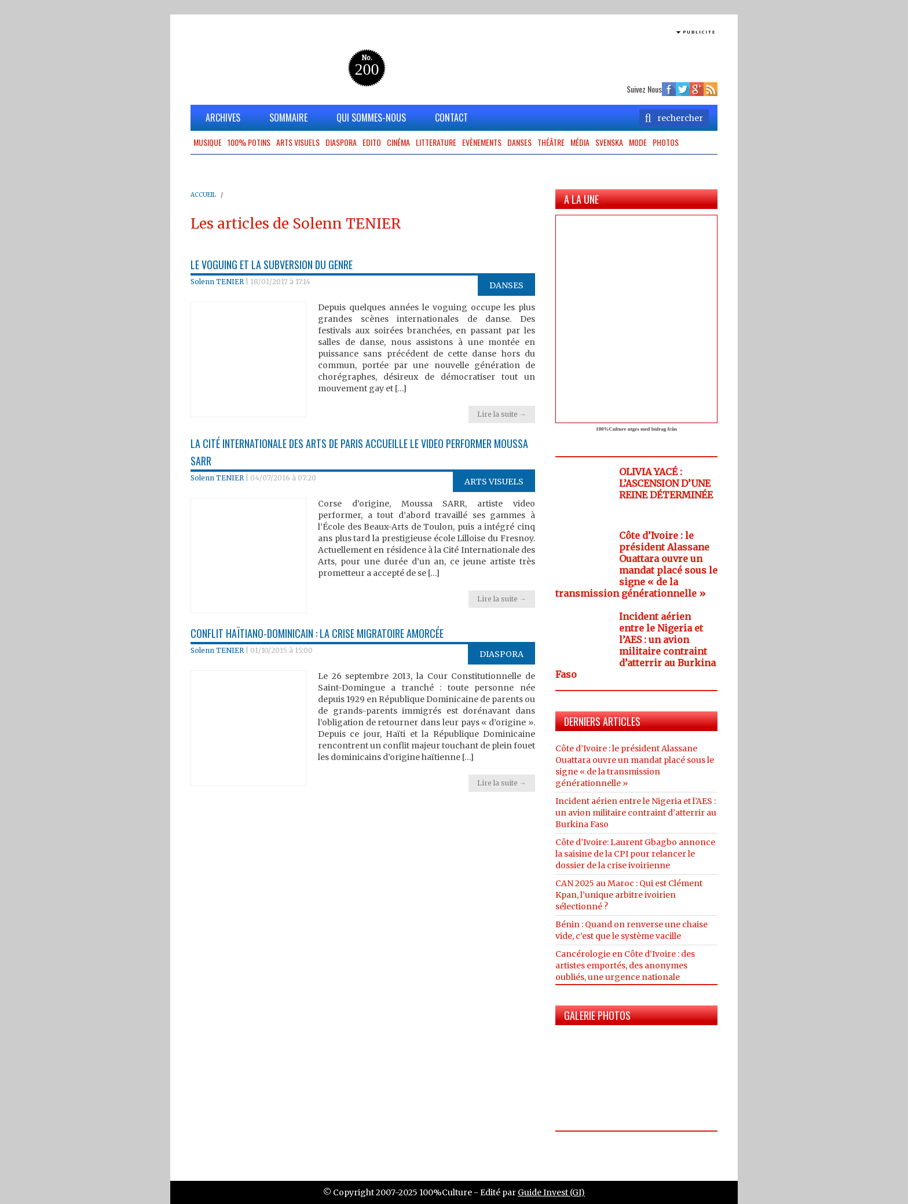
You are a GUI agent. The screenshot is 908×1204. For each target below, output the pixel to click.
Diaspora (341, 142)
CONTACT (451, 117)
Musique (207, 142)
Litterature (436, 142)
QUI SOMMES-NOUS (371, 117)
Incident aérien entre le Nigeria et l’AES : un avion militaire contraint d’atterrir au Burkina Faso (635, 645)
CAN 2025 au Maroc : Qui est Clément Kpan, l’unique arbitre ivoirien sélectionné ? (628, 895)
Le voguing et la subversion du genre (272, 264)
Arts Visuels (298, 142)
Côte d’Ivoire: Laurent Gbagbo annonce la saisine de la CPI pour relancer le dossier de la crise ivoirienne (635, 854)
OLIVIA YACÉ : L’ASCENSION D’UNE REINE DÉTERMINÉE (666, 483)
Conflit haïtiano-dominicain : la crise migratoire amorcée (317, 633)
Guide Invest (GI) (551, 1192)
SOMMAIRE (288, 117)
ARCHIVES (223, 117)
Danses (519, 142)
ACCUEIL (203, 195)
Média (580, 142)
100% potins (249, 142)
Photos (666, 142)
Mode (638, 142)
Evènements (481, 142)
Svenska (609, 142)
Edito (372, 142)
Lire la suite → (501, 414)
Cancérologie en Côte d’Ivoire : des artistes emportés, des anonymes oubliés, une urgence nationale (625, 965)
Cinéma (398, 142)
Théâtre (551, 142)
